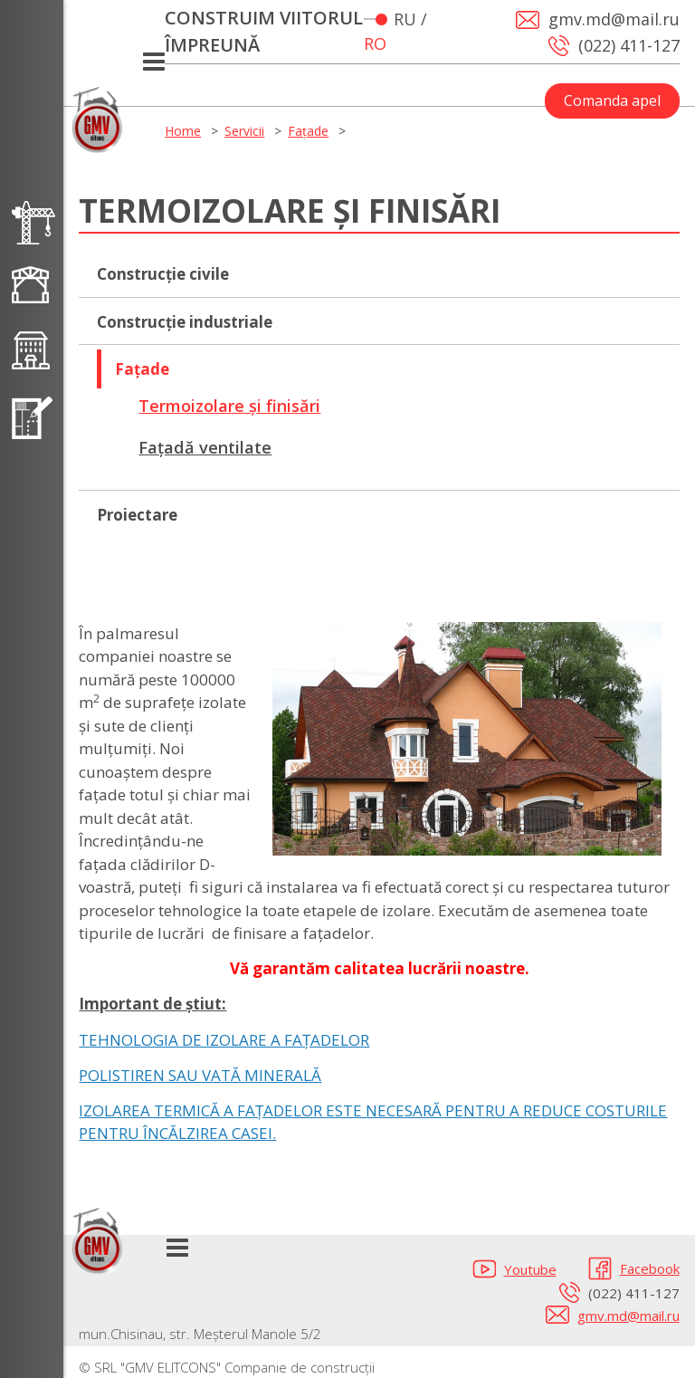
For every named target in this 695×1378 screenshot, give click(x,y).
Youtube (530, 1269)
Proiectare (137, 514)
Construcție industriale (184, 321)
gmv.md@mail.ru (628, 1315)
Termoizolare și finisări (229, 405)
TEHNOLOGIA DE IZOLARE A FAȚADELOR (224, 1039)
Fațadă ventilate (204, 447)
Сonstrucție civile (163, 273)
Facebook (650, 1268)
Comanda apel (612, 100)
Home (183, 130)
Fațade (308, 130)
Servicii (244, 130)
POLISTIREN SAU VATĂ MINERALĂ (200, 1075)
